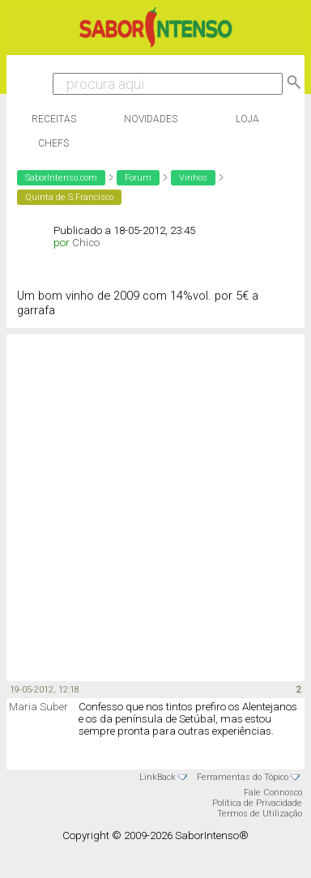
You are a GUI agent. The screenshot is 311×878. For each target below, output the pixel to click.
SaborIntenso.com (61, 178)
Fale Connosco (273, 792)
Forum (138, 178)
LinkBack (157, 777)
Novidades (150, 119)
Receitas (54, 119)
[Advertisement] (152, 506)
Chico (86, 243)
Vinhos (193, 178)
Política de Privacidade (257, 803)
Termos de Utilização (259, 813)
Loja (247, 119)
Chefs (53, 143)
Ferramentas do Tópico (242, 777)
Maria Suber (38, 707)
